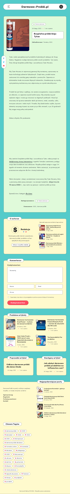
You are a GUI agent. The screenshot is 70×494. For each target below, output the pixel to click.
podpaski (18, 477)
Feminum (25, 474)
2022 (27, 435)
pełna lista (19, 462)
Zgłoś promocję (8, 395)
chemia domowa (10, 470)
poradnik (8, 481)
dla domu (29, 194)
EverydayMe (19, 466)
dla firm (8, 462)
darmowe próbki (41, 206)
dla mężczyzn (18, 439)
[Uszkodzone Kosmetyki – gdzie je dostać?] (40, 390)
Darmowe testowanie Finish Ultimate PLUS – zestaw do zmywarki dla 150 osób (55, 323)
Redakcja (25, 229)
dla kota (18, 458)
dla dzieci (8, 450)
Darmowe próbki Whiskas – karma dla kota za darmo (54, 243)
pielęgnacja (20, 450)
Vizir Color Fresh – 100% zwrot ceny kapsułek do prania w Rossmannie (25, 339)
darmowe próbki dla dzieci (14, 442)
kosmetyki (24, 446)
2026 (18, 435)
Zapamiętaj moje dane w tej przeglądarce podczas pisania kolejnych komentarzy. (32, 297)
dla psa (8, 466)
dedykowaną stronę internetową (20, 162)
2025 (7, 454)
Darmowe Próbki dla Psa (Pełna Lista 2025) (54, 405)
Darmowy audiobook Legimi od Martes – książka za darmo (55, 235)
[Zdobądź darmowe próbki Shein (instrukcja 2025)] (40, 398)
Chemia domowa (38, 24)
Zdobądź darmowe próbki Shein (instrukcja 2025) (54, 397)
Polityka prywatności (9, 399)
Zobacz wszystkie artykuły (20, 245)
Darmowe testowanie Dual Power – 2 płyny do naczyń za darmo (25, 322)
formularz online (11, 446)
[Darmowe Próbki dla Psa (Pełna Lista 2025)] (40, 407)
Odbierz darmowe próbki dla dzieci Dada (18, 365)
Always (8, 477)
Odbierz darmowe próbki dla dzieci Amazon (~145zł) (55, 413)
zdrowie (8, 458)
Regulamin (6, 397)
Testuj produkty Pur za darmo (54, 338)
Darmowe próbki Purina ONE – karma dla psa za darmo (53, 227)
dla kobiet (8, 435)
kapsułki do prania (11, 474)
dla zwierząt (18, 454)
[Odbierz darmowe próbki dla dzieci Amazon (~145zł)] (40, 415)
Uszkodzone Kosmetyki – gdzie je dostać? (54, 389)
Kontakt (5, 401)
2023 (34, 206)
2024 (7, 439)
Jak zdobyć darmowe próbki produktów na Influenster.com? (54, 365)
